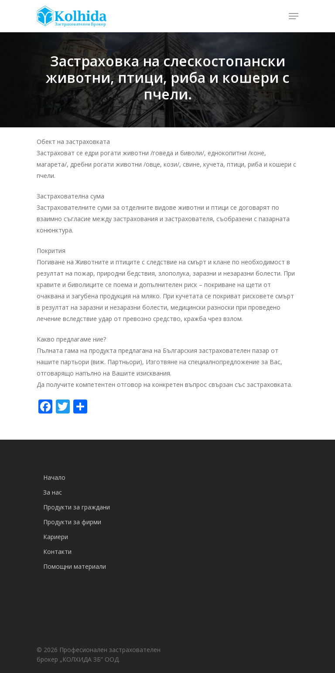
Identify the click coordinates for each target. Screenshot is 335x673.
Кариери (55, 537)
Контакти (57, 551)
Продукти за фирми (72, 522)
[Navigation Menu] (293, 16)
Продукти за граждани (76, 507)
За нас (52, 492)
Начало (54, 477)
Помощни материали (74, 566)
